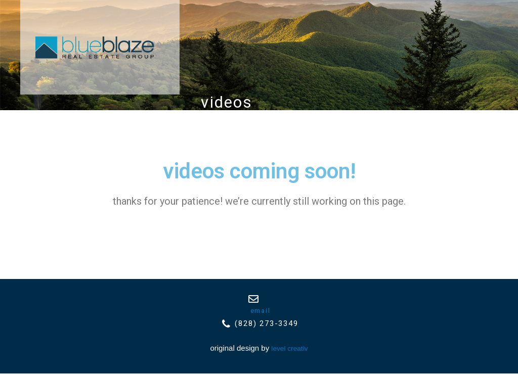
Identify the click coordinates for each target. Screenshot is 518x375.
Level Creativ (290, 349)
